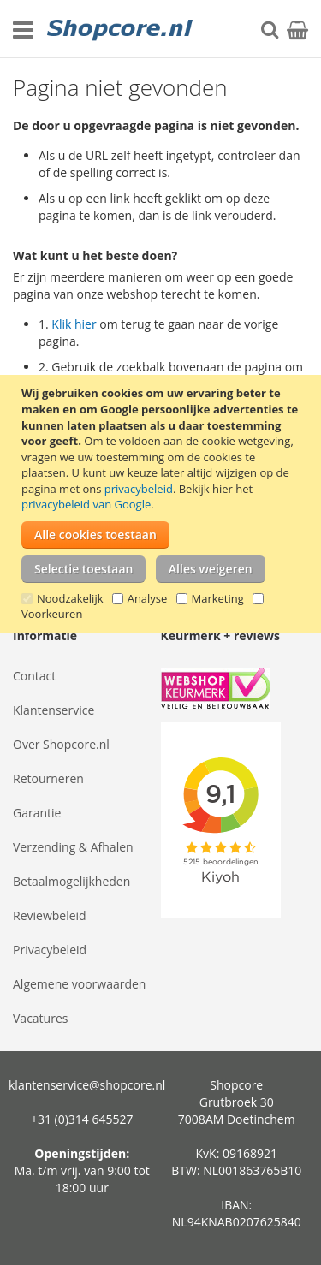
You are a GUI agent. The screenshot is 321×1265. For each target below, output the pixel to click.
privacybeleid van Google (86, 504)
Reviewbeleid (49, 915)
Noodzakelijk (70, 598)
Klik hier (73, 324)
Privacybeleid (49, 949)
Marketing (218, 598)
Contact (34, 676)
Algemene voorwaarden (79, 984)
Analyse (148, 598)
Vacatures (40, 1018)
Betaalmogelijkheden (71, 881)
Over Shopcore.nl (61, 744)
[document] (162, 503)
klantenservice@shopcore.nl (87, 1085)
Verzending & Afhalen (73, 847)
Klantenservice (53, 710)
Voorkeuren (51, 613)
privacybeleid (138, 488)
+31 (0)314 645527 (82, 1119)
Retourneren (48, 778)
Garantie (37, 813)
